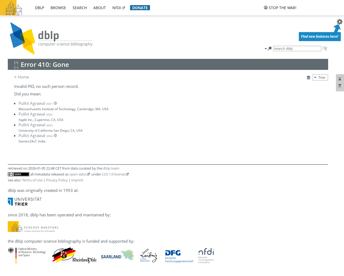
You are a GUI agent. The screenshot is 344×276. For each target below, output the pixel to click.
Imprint (77, 180)
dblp (39, 7)
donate (140, 7)
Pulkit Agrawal (36, 103)
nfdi (116, 7)
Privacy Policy (57, 180)
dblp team (111, 168)
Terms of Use (32, 180)
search (80, 7)
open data (77, 174)
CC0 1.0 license (113, 174)
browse (58, 7)
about (99, 7)
